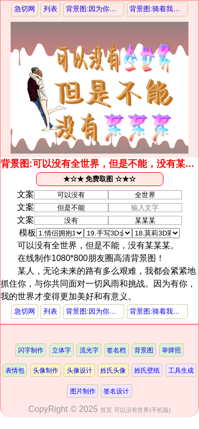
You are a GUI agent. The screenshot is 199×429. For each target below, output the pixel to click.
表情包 (14, 370)
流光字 (89, 350)
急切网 (24, 9)
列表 (50, 9)
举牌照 (171, 350)
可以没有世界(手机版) (142, 410)
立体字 (61, 350)
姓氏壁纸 (147, 370)
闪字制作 (31, 350)
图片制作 (83, 391)
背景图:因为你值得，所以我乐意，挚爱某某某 (95, 9)
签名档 (116, 350)
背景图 (143, 350)
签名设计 (116, 391)
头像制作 (45, 370)
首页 (106, 410)
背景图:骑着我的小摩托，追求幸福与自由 (158, 9)
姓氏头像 (113, 370)
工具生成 (181, 370)
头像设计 (79, 370)
